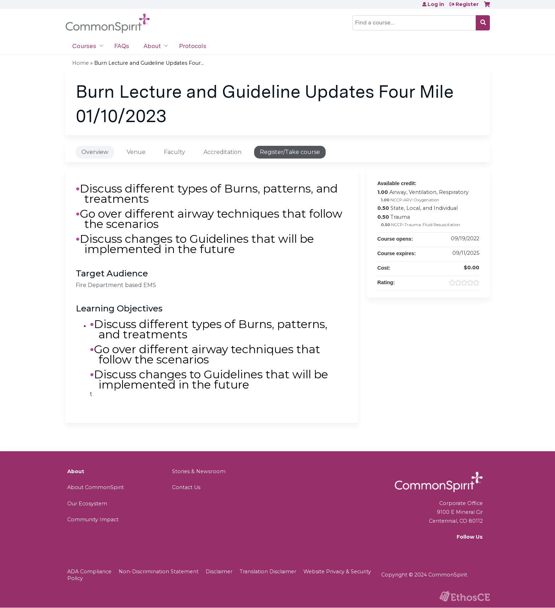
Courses (84, 46)
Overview (94, 152)
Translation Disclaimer (268, 571)
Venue (136, 152)
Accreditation (222, 152)
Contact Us (186, 487)
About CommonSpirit (95, 487)
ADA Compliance (89, 571)
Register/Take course (290, 152)
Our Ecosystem (87, 503)
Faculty (174, 152)
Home (80, 63)
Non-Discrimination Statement (159, 571)
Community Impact (93, 519)
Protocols (192, 46)
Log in (436, 4)
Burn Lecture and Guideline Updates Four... (149, 63)
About (152, 46)
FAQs (121, 46)
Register (467, 4)
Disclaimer (219, 571)
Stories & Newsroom (198, 471)
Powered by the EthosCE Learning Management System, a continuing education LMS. (465, 596)
